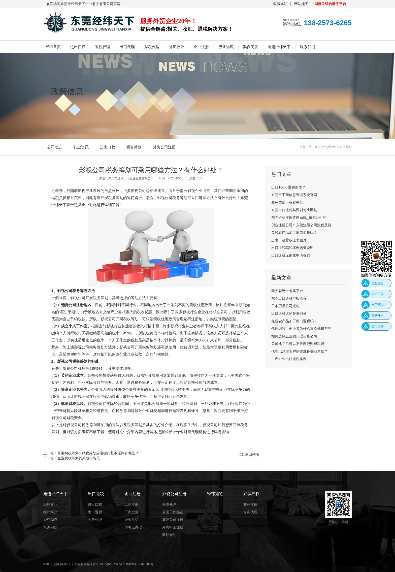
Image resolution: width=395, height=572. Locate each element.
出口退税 (95, 512)
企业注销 (131, 520)
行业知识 (226, 47)
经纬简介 (50, 512)
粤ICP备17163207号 (139, 564)
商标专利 (169, 535)
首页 (318, 147)
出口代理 (127, 47)
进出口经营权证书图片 (289, 240)
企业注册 (201, 47)
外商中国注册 (172, 527)
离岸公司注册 (172, 520)
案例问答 (250, 47)
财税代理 (151, 47)
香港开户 (169, 504)
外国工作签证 (172, 512)
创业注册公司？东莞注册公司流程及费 (301, 225)
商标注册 (250, 504)
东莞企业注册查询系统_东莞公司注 (298, 217)
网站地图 (301, 4)
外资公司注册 (164, 147)
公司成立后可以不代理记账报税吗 (297, 344)
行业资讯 (81, 147)
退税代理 (102, 47)
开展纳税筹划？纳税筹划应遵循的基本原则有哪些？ (98, 453)
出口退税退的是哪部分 (289, 313)
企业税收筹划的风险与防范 (78, 458)
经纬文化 (50, 504)
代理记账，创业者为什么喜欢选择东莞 (301, 329)
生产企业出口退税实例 (289, 359)
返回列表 (252, 454)
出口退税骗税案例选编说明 (292, 248)
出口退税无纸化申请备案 (290, 255)
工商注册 (131, 504)
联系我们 (307, 47)
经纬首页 (53, 47)
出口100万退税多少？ (288, 187)
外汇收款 (176, 47)
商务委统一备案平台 (287, 202)
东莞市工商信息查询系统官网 (294, 195)
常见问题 (50, 527)
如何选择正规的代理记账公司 (294, 336)
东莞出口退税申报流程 (289, 298)
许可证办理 (133, 527)
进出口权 (77, 47)
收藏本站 (280, 4)
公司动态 (54, 147)
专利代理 (250, 512)
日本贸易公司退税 (285, 306)
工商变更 (131, 512)
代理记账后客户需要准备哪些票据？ (299, 351)
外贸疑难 (330, 147)
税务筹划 (134, 147)
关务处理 (95, 520)
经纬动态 (50, 520)
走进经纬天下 (279, 47)
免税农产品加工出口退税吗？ (294, 233)
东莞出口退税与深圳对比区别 (294, 210)
